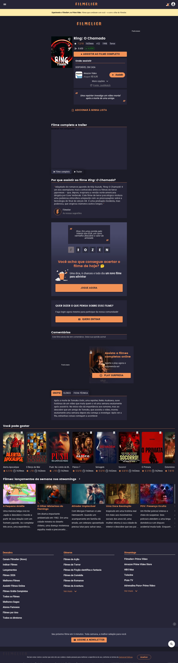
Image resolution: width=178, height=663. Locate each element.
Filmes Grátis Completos (15, 591)
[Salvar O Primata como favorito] (160, 432)
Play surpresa (111, 375)
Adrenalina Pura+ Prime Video (139, 585)
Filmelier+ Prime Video (135, 559)
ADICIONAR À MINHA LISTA (89, 110)
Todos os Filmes (11, 596)
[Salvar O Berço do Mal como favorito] (44, 432)
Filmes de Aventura (73, 586)
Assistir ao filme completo (100, 54)
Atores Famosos (11, 607)
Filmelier (67, 209)
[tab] (61, 171)
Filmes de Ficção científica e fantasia (82, 570)
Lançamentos (10, 570)
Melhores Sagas (11, 602)
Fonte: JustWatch (101, 85)
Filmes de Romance (74, 580)
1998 (105, 43)
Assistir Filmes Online (14, 586)
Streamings (130, 552)
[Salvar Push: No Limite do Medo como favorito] (68, 432)
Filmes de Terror (72, 564)
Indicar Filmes (10, 564)
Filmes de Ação (71, 559)
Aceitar (144, 657)
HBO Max (129, 569)
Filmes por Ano (10, 612)
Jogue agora (89, 288)
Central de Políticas (125, 657)
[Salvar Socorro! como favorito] (137, 432)
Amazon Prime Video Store (138, 564)
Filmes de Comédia (73, 575)
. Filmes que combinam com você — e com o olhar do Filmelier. (89, 12)
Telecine (128, 575)
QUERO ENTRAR (89, 319)
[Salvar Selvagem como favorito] (114, 432)
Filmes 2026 (9, 575)
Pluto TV (128, 580)
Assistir (117, 74)
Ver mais (70, 591)
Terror (112, 43)
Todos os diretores (12, 618)
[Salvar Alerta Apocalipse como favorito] (21, 432)
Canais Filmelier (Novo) (15, 559)
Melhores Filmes (11, 580)
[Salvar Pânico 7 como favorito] (91, 432)
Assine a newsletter (89, 640)
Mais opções (100, 81)
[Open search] (171, 644)
